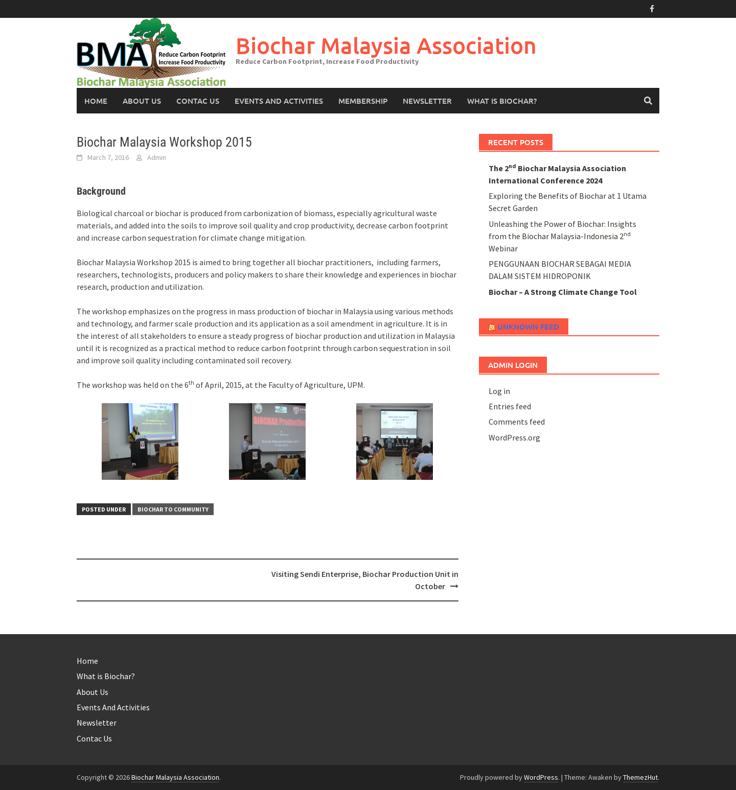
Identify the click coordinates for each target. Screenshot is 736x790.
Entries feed (510, 406)
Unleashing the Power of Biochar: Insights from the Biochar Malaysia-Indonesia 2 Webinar (562, 236)
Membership (362, 101)
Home (95, 101)
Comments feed (517, 421)
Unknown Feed (528, 326)
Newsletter (427, 101)
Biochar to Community (173, 509)
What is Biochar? (502, 101)
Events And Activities (279, 101)
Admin (156, 157)
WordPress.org (514, 437)
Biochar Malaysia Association (386, 45)
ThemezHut (640, 777)
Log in (499, 391)
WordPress (541, 777)
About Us (142, 101)
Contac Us (197, 101)
